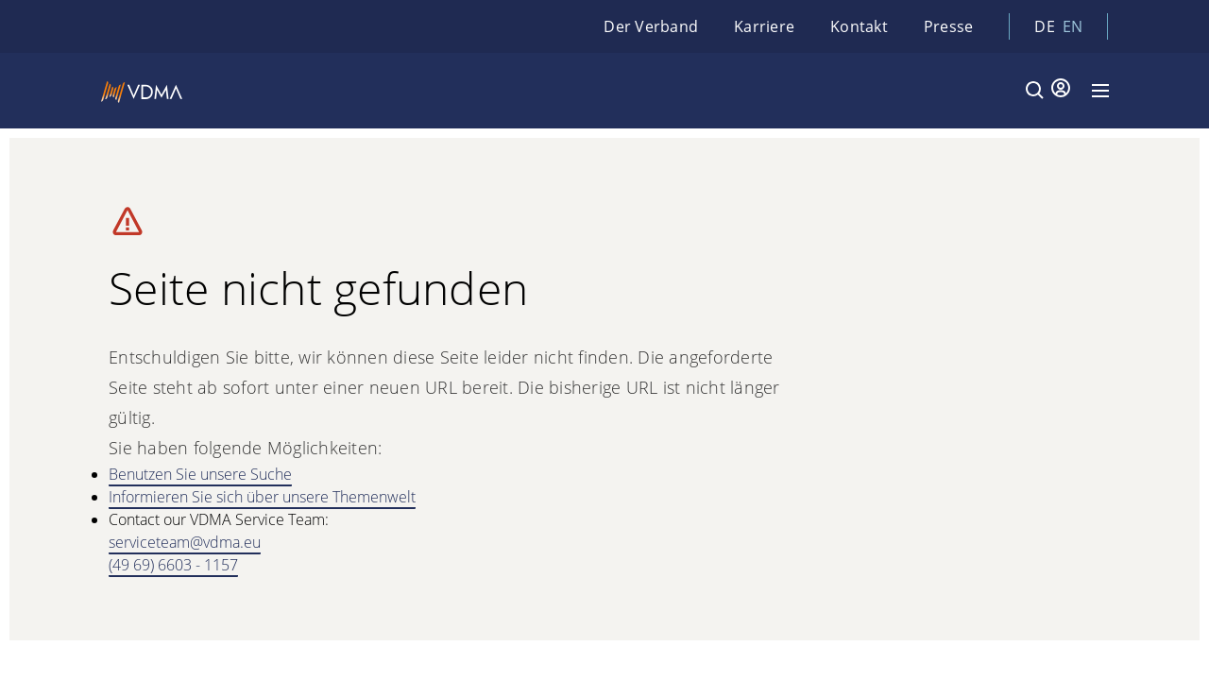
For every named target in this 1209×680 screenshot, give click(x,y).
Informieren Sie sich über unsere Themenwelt (262, 496)
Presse (949, 26)
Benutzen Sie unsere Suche (200, 474)
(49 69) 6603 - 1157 (173, 564)
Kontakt (859, 26)
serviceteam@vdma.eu (185, 542)
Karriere (764, 26)
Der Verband (651, 26)
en (1073, 26)
